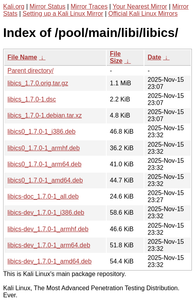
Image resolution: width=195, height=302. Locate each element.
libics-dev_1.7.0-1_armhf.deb (47, 229)
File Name (22, 57)
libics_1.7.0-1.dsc (31, 99)
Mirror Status (47, 6)
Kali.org (13, 6)
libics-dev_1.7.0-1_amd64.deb (49, 261)
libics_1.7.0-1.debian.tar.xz (44, 115)
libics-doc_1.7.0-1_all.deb (42, 196)
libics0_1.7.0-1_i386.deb (41, 131)
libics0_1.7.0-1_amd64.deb (45, 180)
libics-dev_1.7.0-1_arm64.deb (48, 245)
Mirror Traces (89, 6)
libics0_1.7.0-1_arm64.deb (44, 164)
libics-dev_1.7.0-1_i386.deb (45, 212)
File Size (116, 57)
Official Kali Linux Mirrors (143, 13)
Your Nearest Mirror (140, 6)
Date (154, 57)
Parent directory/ (30, 70)
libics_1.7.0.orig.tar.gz (37, 83)
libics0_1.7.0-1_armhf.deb (43, 148)
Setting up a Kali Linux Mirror (63, 13)
